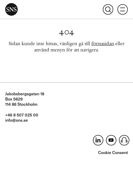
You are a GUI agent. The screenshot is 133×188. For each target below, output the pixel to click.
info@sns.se (16, 120)
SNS (11, 9)
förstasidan (102, 43)
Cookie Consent (113, 152)
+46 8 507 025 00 (21, 114)
